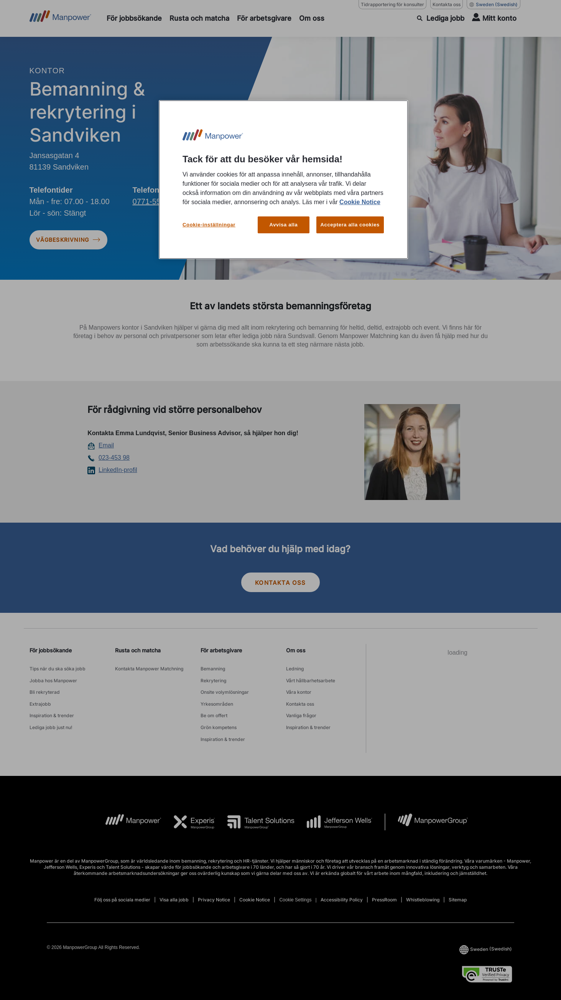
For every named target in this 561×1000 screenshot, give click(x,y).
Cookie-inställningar (209, 225)
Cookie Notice (359, 202)
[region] (283, 179)
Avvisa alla (284, 225)
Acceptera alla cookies (350, 225)
